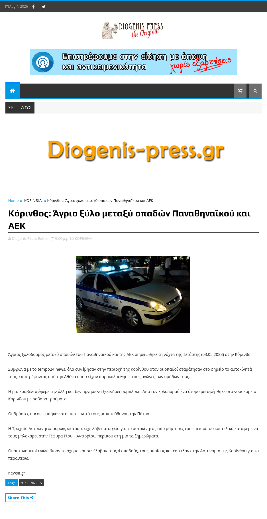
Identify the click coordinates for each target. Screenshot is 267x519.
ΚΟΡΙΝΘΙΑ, (84, 238)
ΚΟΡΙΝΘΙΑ (33, 200)
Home (13, 200)
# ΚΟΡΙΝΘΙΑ (31, 482)
